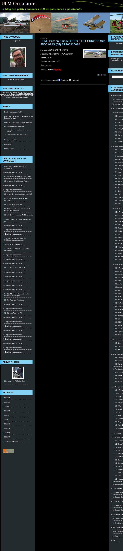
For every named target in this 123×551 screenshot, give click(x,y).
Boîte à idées (9, 148)
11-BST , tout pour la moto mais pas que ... (18, 220)
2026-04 (7, 402)
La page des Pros (10, 140)
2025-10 (7, 428)
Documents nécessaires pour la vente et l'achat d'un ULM (18, 117)
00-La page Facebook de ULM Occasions (15, 167)
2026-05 (7, 398)
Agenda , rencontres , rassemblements (18, 122)
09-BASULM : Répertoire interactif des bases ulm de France (17, 209)
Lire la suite (101, 75)
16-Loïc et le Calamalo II (13, 244)
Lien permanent (51, 80)
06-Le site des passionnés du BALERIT (18, 194)
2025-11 (7, 424)
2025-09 (7, 432)
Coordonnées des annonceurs (17, 135)
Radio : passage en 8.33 (13, 112)
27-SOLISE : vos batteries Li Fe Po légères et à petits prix (16, 294)
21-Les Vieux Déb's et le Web (14, 268)
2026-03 (7, 406)
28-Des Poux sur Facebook (14, 300)
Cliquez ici (16, 41)
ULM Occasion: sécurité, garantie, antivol (19, 130)
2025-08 (7, 437)
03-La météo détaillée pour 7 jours (16, 181)
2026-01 (7, 415)
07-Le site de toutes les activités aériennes (15, 199)
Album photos (11, 362)
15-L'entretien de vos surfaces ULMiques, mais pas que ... (15, 239)
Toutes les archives (11, 441)
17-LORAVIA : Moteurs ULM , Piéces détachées (17, 249)
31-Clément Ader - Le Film (13, 313)
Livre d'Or (7, 144)
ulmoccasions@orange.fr (16, 79)
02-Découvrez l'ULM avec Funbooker (17, 177)
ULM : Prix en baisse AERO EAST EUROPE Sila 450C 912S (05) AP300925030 (72, 42)
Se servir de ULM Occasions (14, 127)
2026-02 (7, 411)
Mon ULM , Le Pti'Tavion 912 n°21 (16, 381)
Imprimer (73, 80)
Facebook (63, 80)
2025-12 (7, 419)
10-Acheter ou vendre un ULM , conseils (18, 215)
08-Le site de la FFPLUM (13, 204)
